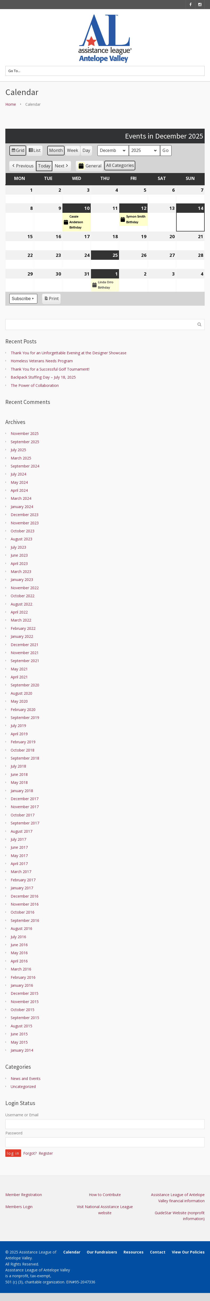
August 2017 (21, 831)
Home (10, 104)
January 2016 (22, 985)
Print (51, 299)
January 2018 (22, 790)
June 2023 (19, 555)
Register (46, 1153)
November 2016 (25, 904)
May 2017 (19, 855)
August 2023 (21, 538)
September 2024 (25, 466)
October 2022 (22, 595)
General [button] (89, 166)
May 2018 (19, 782)
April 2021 (19, 676)
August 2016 (21, 928)
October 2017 (22, 814)
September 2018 (25, 758)
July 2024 (18, 474)
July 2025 (18, 449)
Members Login (19, 1206)
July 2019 (18, 725)
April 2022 (19, 612)
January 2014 (22, 1050)
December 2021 (24, 644)
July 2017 (18, 839)
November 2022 (25, 587)
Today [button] (44, 166)
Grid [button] (17, 151)
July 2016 (18, 936)
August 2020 (21, 693)
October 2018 (22, 750)
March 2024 (21, 498)
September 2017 (25, 823)
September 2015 (25, 1017)
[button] (22, 166)
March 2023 (21, 571)
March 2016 (21, 969)
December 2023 (24, 514)
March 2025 (21, 458)
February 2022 (23, 628)
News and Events (26, 1078)
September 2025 (25, 441)
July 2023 (18, 547)
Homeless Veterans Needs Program (42, 360)
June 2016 (19, 944)
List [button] (34, 151)
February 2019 (23, 741)
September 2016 (25, 920)
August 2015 (21, 1025)
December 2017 (24, 798)
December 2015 (24, 993)
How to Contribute (105, 1194)
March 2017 (21, 871)
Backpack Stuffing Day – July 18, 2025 (43, 377)
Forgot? (30, 1153)
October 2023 (22, 530)
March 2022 (21, 620)
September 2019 (25, 717)
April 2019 (19, 733)
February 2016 (23, 977)
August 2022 (21, 604)
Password (13, 1132)
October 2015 (22, 1009)
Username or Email (21, 1114)
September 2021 (25, 660)
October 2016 (22, 912)
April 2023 (19, 563)
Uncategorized (23, 1086)
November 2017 (25, 806)
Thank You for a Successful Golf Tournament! (50, 369)
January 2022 (22, 636)
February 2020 (23, 709)
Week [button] (72, 151)
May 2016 (19, 952)
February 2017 (23, 879)
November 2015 (25, 1001)
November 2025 (25, 433)
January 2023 (22, 579)
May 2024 (19, 482)
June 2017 (19, 847)
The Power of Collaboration (35, 385)
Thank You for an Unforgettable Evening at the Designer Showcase (68, 352)
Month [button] (56, 151)
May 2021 (19, 668)
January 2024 (22, 506)
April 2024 (19, 490)
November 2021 (25, 652)
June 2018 (19, 774)
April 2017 (19, 863)
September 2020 (25, 684)
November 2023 (25, 522)
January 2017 (22, 887)
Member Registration (23, 1194)
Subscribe (23, 298)
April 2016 (19, 961)
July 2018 (18, 766)
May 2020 (19, 701)
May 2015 (19, 1042)
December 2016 (24, 896)
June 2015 (19, 1033)
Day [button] (86, 151)
